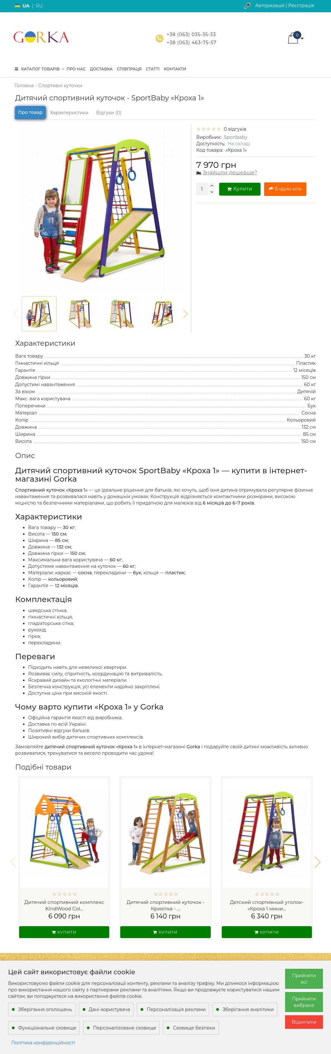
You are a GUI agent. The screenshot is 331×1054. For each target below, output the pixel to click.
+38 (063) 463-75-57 (192, 43)
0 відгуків (233, 129)
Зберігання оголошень (45, 1009)
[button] (185, 314)
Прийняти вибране (304, 1002)
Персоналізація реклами (176, 1009)
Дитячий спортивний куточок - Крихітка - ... (165, 905)
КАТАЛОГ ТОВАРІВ (39, 69)
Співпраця (129, 69)
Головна (24, 85)
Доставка (101, 69)
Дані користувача (109, 1009)
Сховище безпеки (194, 1028)
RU (39, 6)
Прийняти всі (304, 979)
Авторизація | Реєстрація (284, 5)
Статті (152, 69)
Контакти (175, 69)
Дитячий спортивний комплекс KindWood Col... (64, 905)
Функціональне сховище (47, 1028)
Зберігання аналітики (247, 1009)
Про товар (30, 112)
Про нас (76, 69)
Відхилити (304, 1022)
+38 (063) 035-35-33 (191, 34)
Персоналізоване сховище (124, 1028)
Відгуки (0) (109, 113)
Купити (239, 189)
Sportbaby (235, 137)
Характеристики (69, 113)
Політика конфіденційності (43, 1043)
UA (26, 6)
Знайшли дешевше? (230, 172)
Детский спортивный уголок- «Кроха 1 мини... (267, 905)
